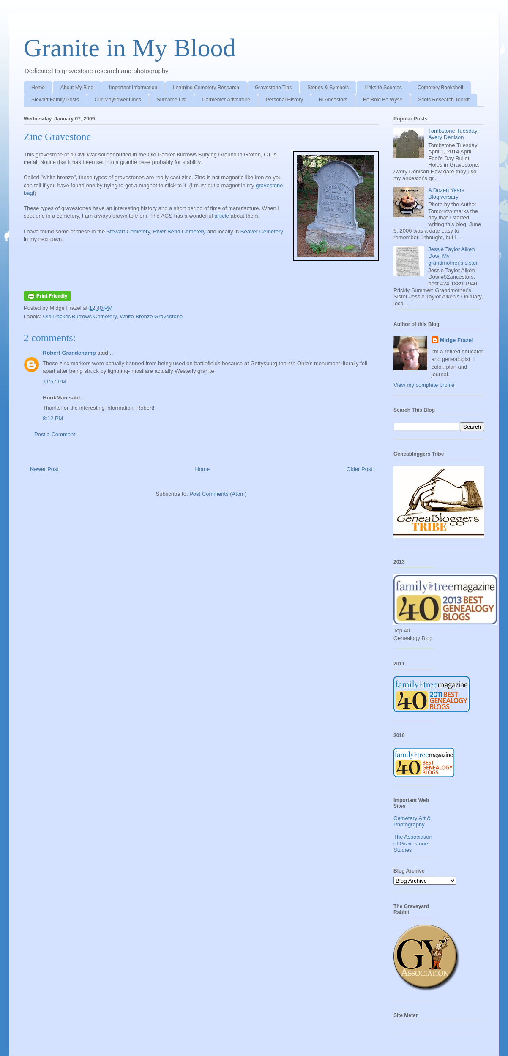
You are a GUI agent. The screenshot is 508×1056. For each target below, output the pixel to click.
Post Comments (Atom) (217, 494)
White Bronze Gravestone (151, 316)
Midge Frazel (456, 340)
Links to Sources (383, 87)
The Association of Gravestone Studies (412, 843)
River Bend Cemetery (179, 231)
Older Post (359, 469)
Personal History (284, 100)
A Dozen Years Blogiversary (446, 193)
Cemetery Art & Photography (412, 821)
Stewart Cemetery (128, 231)
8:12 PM (53, 418)
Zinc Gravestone (57, 136)
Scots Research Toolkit (444, 100)
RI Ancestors (333, 100)
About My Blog (76, 87)
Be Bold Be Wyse (382, 100)
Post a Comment (54, 434)
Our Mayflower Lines (118, 100)
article (221, 216)
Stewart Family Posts (55, 100)
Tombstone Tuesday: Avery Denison (453, 134)
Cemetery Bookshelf (440, 87)
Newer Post (44, 469)
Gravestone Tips (273, 87)
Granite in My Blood (130, 48)
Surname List (172, 100)
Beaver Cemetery (261, 231)
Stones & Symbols (328, 87)
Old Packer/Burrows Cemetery (80, 316)
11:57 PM (54, 381)
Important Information (133, 87)
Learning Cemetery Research (206, 87)
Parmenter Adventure (226, 100)
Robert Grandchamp (69, 353)
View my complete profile (423, 385)
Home (38, 87)
